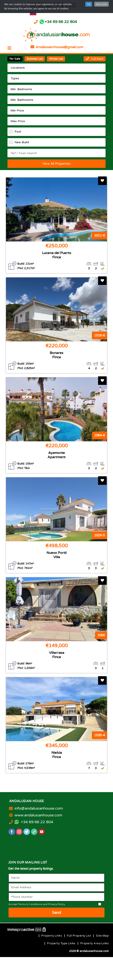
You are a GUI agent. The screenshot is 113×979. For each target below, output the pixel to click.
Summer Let (35, 59)
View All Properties (56, 164)
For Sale (15, 59)
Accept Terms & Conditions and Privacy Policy (37, 904)
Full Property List (79, 935)
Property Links (51, 935)
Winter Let (56, 59)
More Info (101, 4)
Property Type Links (61, 943)
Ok (88, 4)
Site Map (102, 935)
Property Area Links (94, 943)
